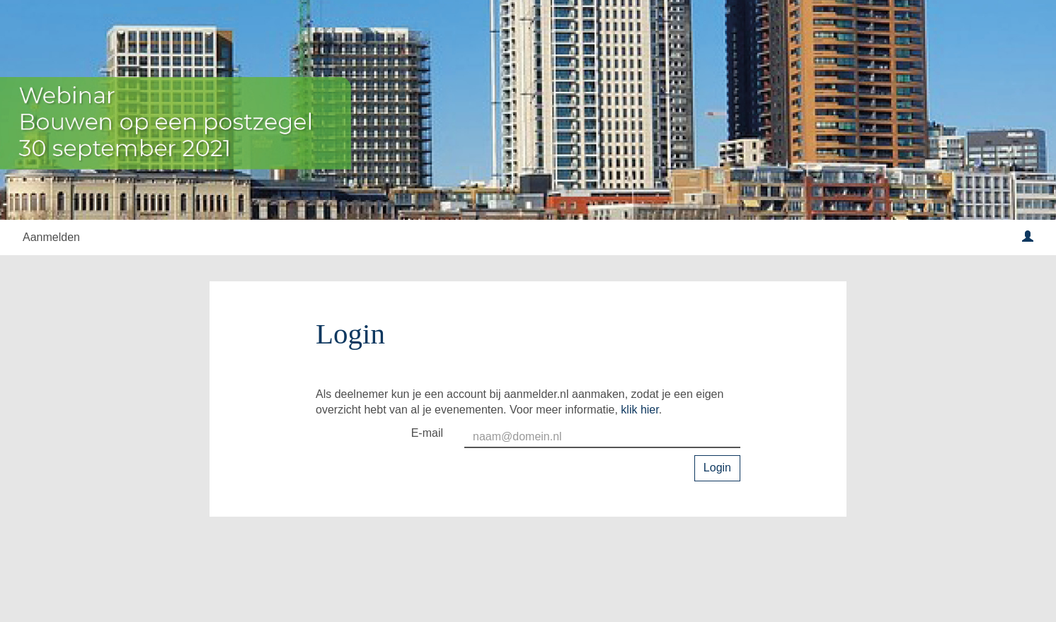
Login (717, 468)
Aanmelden (51, 237)
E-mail (427, 433)
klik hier (639, 410)
